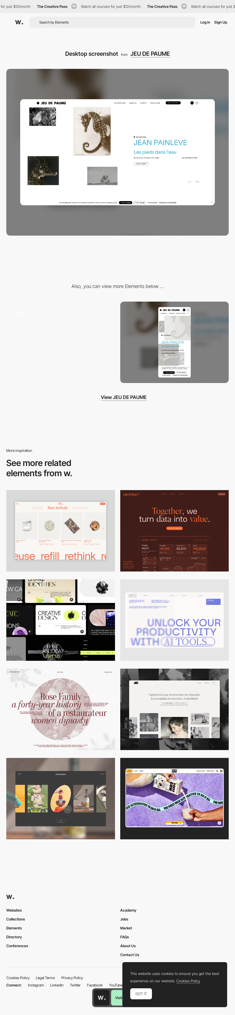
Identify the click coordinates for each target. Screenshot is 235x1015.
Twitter (75, 985)
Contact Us (129, 954)
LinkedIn (57, 985)
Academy (128, 910)
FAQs (124, 937)
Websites (14, 910)
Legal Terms (45, 977)
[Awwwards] (19, 22)
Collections (15, 919)
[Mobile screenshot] (174, 342)
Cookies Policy (18, 977)
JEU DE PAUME (150, 54)
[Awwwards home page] (102, 998)
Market (126, 928)
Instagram (36, 985)
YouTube (115, 985)
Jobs (124, 919)
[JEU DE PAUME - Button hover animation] (60, 340)
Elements (14, 928)
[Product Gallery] (60, 531)
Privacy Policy (72, 977)
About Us (128, 946)
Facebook (95, 985)
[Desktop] (174, 531)
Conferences (17, 946)
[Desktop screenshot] (60, 709)
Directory (14, 937)
